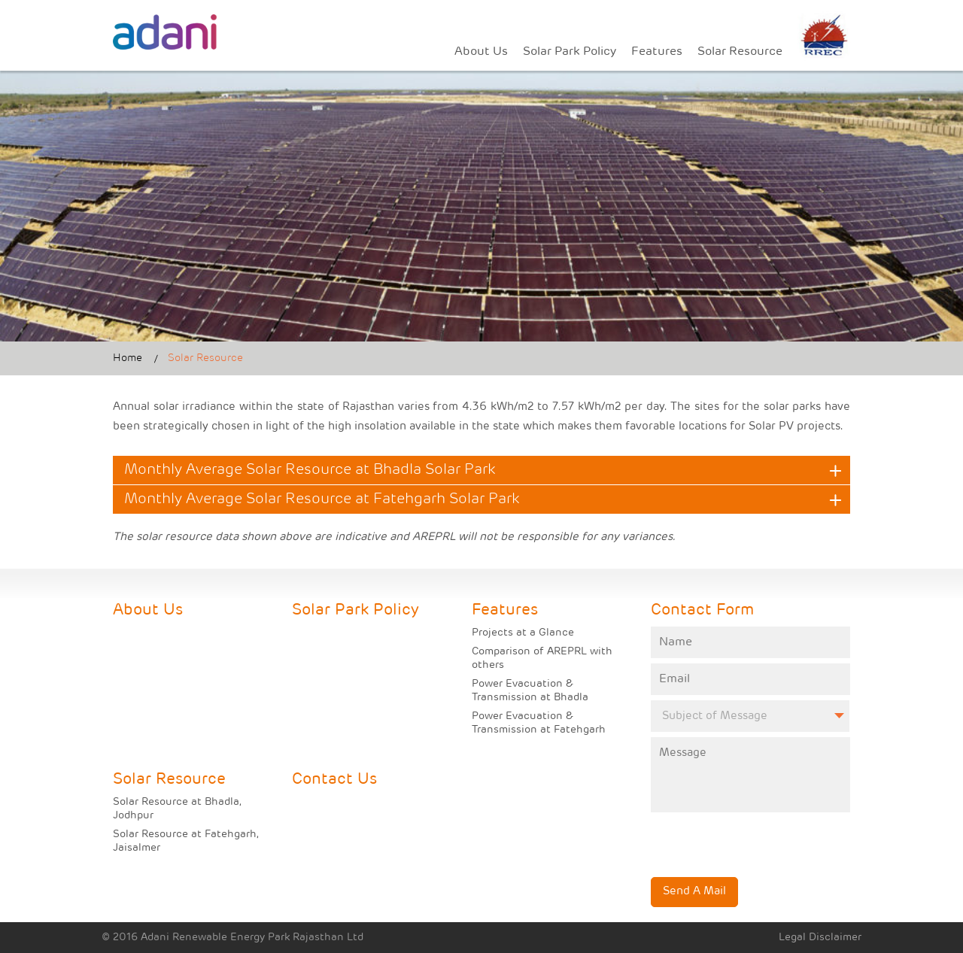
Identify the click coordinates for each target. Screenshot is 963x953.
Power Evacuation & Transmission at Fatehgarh (539, 723)
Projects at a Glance (523, 633)
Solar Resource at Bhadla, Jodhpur (177, 809)
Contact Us (334, 780)
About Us (481, 52)
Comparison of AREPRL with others (542, 658)
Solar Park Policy (569, 52)
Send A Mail (694, 891)
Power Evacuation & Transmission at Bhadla (530, 690)
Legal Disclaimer (820, 937)
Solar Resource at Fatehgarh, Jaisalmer (186, 841)
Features (656, 52)
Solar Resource (739, 52)
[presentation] (739, 834)
